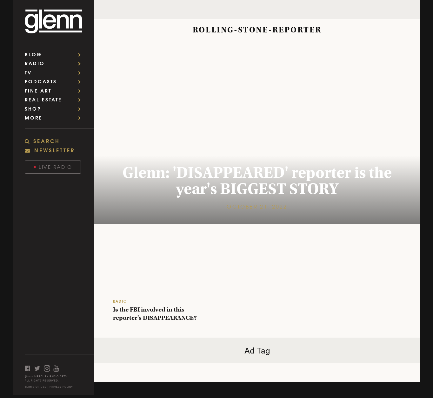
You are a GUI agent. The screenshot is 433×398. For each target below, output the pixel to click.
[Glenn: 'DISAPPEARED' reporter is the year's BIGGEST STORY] (257, 132)
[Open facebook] (29, 368)
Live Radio (53, 166)
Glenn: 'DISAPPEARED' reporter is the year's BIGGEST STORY (257, 180)
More (55, 117)
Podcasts (55, 81)
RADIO (120, 301)
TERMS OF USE (36, 386)
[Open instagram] (48, 368)
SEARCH (42, 141)
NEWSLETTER (50, 150)
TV (55, 72)
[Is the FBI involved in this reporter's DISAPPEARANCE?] (159, 269)
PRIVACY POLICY (61, 386)
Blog (55, 54)
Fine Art (55, 90)
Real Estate (55, 99)
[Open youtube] (58, 368)
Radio (55, 63)
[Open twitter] (39, 368)
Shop (55, 108)
